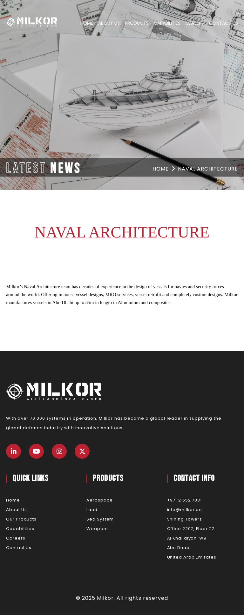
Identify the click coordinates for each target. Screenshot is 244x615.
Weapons (97, 529)
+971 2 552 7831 (184, 500)
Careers (195, 23)
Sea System (100, 519)
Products (137, 23)
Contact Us (223, 23)
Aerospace (99, 500)
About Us (109, 23)
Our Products (21, 519)
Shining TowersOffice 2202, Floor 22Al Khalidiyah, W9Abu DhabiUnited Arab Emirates (191, 538)
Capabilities (167, 23)
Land (92, 510)
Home (86, 23)
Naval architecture (208, 168)
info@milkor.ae (184, 510)
